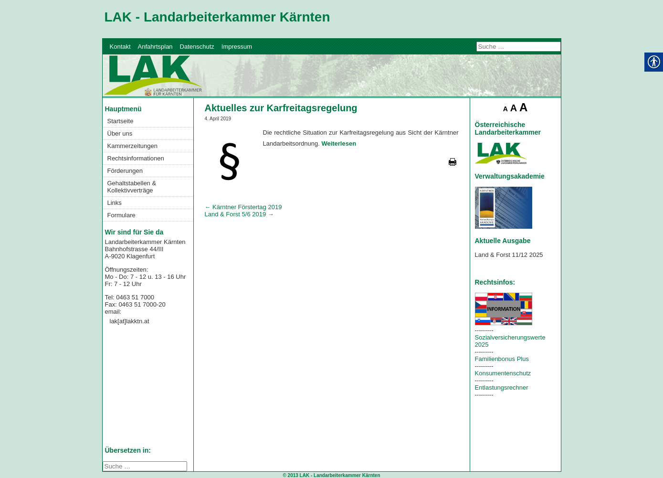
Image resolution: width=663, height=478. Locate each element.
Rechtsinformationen (135, 158)
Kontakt (120, 46)
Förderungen (125, 170)
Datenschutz (197, 46)
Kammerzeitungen (132, 145)
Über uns (120, 133)
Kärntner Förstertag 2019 (243, 207)
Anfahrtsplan (155, 46)
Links (114, 202)
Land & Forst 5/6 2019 (239, 214)
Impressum (236, 46)
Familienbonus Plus (502, 358)
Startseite (120, 121)
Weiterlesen (338, 143)
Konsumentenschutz (503, 373)
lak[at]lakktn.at (129, 321)
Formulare (121, 215)
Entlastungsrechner (501, 387)
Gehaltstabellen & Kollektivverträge (132, 187)
